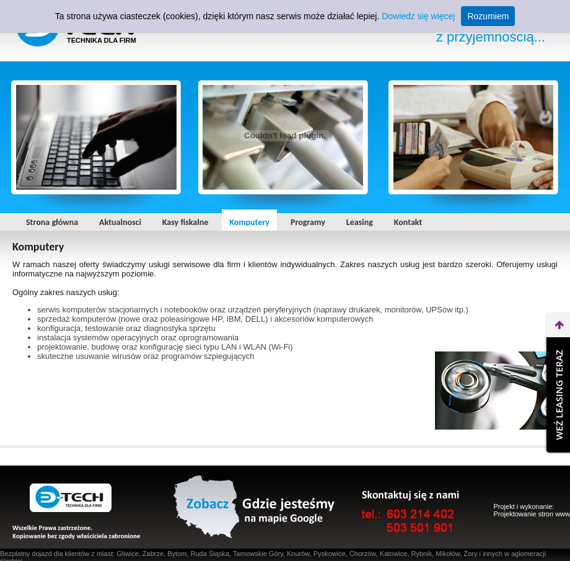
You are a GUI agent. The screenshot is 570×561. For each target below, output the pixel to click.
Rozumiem (488, 16)
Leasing (359, 222)
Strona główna (52, 222)
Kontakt (408, 222)
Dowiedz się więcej (418, 16)
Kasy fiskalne (185, 222)
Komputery (249, 222)
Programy (308, 222)
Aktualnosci (120, 222)
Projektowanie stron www (532, 514)
